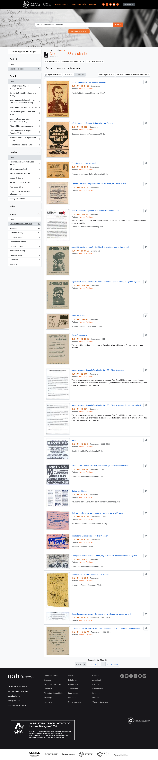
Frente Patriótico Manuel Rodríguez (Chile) (25, 87)
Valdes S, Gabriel (25, 178)
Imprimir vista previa (53, 75)
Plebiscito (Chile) (25, 256)
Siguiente (114, 664)
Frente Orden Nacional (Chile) (25, 145)
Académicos (73, 689)
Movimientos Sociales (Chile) (25, 224)
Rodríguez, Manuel (25, 199)
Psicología (48, 698)
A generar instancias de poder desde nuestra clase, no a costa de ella (99, 184)
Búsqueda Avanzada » (79, 31)
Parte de (14, 59)
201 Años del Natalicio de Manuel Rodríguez (89, 82)
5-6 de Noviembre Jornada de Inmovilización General (92, 123)
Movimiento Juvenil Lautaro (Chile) (25, 108)
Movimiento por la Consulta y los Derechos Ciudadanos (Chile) (25, 101)
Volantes (25, 229)
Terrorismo (25, 260)
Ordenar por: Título (106, 75)
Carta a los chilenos (79, 491)
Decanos (95, 698)
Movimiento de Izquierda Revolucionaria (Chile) (25, 120)
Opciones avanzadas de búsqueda (63, 68)
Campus (95, 676)
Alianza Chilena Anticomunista (25, 126)
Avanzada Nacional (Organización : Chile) (25, 139)
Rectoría (95, 684)
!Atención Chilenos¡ (79, 335)
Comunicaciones (74, 702)
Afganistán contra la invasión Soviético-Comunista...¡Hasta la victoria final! (100, 247)
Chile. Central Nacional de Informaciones (25, 193)
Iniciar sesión (128, 4)
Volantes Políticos (25, 69)
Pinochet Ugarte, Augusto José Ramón (25, 163)
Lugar (12, 206)
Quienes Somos (61, 4)
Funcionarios (73, 693)
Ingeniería (48, 702)
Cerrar (62, 50)
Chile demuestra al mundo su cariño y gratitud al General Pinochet (97, 513)
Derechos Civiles (25, 247)
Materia (13, 214)
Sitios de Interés (79, 4)
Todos (12, 64)
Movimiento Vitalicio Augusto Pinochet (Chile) (25, 132)
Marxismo (25, 265)
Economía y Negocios (52, 684)
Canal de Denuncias (100, 702)
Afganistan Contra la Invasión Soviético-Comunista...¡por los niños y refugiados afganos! (106, 282)
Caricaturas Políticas (25, 242)
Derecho (47, 680)
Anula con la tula (78, 315)
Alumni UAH (73, 684)
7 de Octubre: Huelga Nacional (84, 163)
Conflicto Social (25, 238)
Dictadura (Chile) (25, 233)
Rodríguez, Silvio (25, 187)
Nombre (14, 152)
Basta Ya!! (75, 440)
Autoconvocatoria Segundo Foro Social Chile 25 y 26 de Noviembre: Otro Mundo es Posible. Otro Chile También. (107, 405)
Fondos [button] (92, 4)
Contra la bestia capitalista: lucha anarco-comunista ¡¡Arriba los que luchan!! (101, 614)
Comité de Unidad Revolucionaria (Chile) (25, 94)
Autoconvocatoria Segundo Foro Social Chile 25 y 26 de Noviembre (98, 370)
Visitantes (72, 698)
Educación (48, 689)
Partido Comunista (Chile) (25, 183)
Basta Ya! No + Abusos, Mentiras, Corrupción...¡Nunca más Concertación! (100, 466)
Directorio (96, 693)
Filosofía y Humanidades (53, 693)
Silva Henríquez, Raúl (25, 169)
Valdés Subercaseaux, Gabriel (25, 174)
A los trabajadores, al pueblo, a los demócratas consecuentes (95, 211)
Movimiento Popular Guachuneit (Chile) (25, 113)
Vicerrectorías (97, 689)
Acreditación (97, 680)
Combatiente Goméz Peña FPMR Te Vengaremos (91, 536)
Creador (14, 76)
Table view (80, 75)
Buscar (118, 24)
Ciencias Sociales (51, 676)
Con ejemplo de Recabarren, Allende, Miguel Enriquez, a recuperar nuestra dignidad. (105, 556)
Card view (68, 75)
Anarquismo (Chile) (25, 251)
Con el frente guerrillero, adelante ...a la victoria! (90, 574)
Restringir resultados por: (24, 51)
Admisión (71, 676)
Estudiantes (72, 680)
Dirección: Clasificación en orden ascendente (132, 75)
